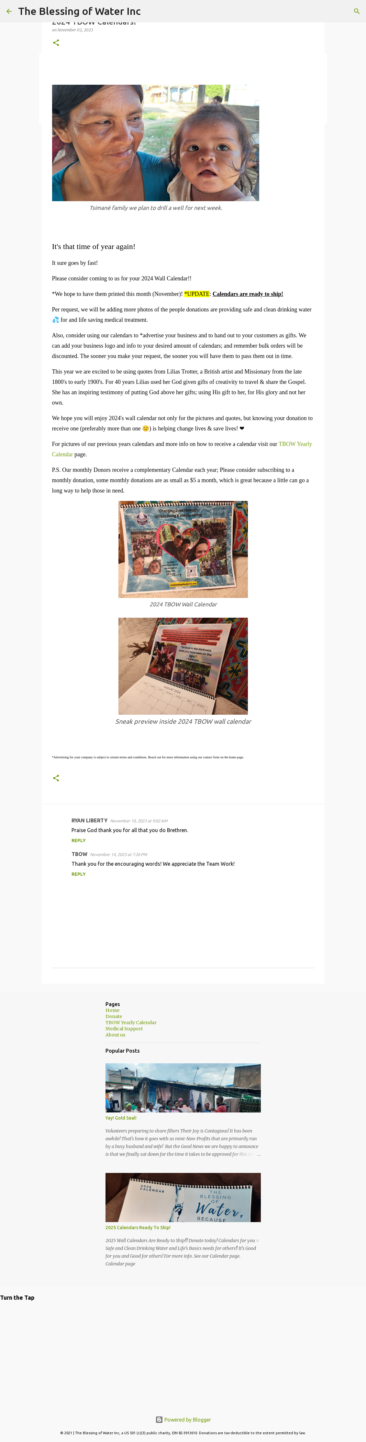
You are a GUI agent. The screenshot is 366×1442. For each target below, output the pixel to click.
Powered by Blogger (183, 1420)
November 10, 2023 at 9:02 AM (138, 821)
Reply (79, 840)
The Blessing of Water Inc (79, 11)
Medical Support (124, 1029)
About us (115, 1035)
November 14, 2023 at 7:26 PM (118, 854)
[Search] (150, 11)
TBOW (79, 854)
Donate (113, 1016)
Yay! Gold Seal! (121, 1118)
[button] (56, 43)
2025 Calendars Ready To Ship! (138, 1227)
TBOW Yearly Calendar (131, 1022)
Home (112, 1010)
